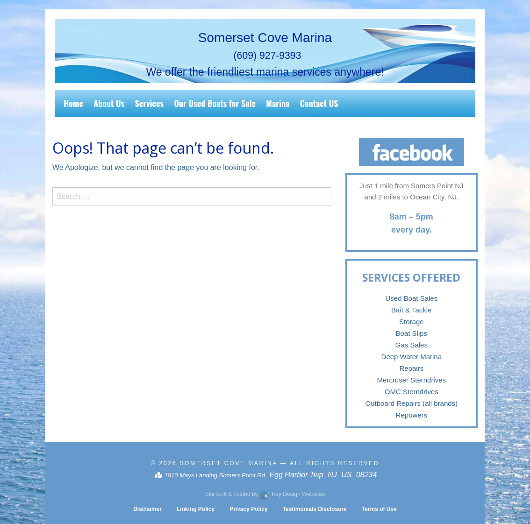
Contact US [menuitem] (319, 103)
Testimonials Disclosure (315, 509)
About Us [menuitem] (108, 103)
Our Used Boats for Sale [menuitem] (215, 103)
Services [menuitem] (149, 103)
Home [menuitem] (73, 103)
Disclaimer (147, 509)
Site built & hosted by (265, 494)
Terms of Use (379, 509)
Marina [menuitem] (277, 103)
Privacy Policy (248, 509)
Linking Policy (196, 509)
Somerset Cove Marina (228, 463)
